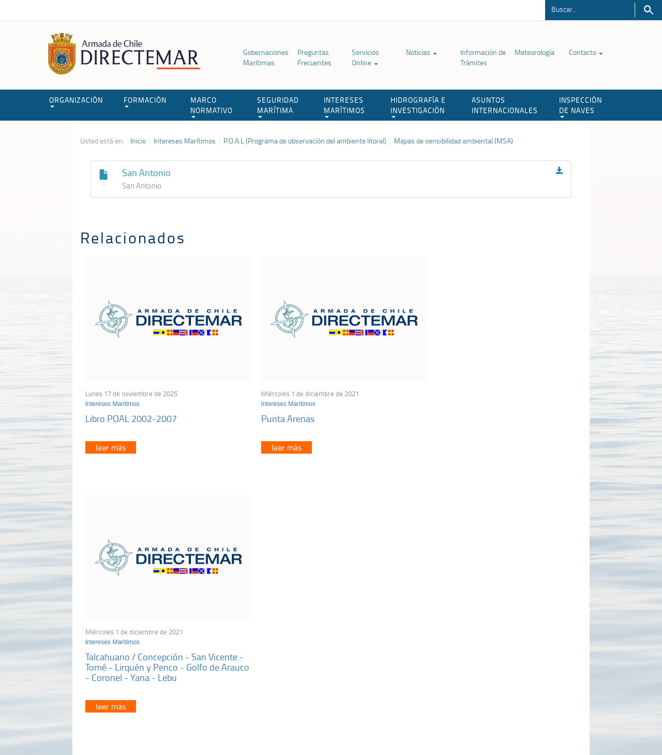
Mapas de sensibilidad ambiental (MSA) (453, 141)
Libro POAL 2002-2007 (131, 411)
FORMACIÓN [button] (145, 101)
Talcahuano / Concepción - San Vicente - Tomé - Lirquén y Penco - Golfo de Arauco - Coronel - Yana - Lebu (496, 422)
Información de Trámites (483, 57)
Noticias (421, 52)
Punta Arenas (279, 411)
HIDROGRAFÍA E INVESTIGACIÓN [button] (418, 106)
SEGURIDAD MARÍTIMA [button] (278, 106)
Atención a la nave (506, 607)
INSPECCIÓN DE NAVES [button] (580, 106)
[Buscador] (590, 9)
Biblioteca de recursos (217, 723)
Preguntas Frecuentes (314, 57)
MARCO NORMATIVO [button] (211, 106)
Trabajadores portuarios (514, 620)
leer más (111, 440)
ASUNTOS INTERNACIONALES (505, 105)
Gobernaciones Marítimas (266, 57)
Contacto (586, 52)
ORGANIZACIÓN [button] (76, 101)
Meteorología (534, 52)
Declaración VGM (504, 632)
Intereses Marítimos (185, 141)
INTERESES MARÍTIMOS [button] (344, 106)
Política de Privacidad (147, 723)
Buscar (648, 10)
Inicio (138, 141)
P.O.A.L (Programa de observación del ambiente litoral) (304, 141)
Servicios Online (365, 57)
